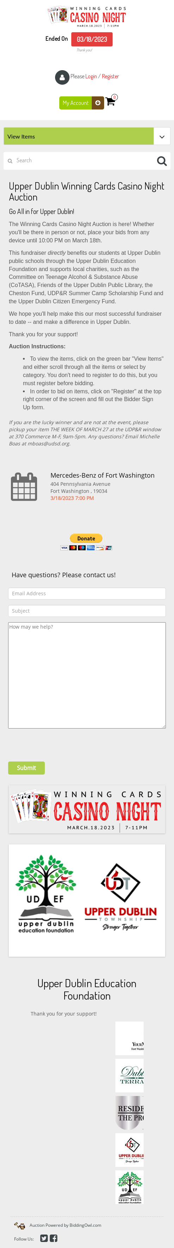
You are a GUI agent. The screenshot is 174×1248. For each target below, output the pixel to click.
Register (110, 76)
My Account (83, 102)
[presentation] (61, 742)
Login (91, 76)
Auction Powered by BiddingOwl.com (65, 1225)
